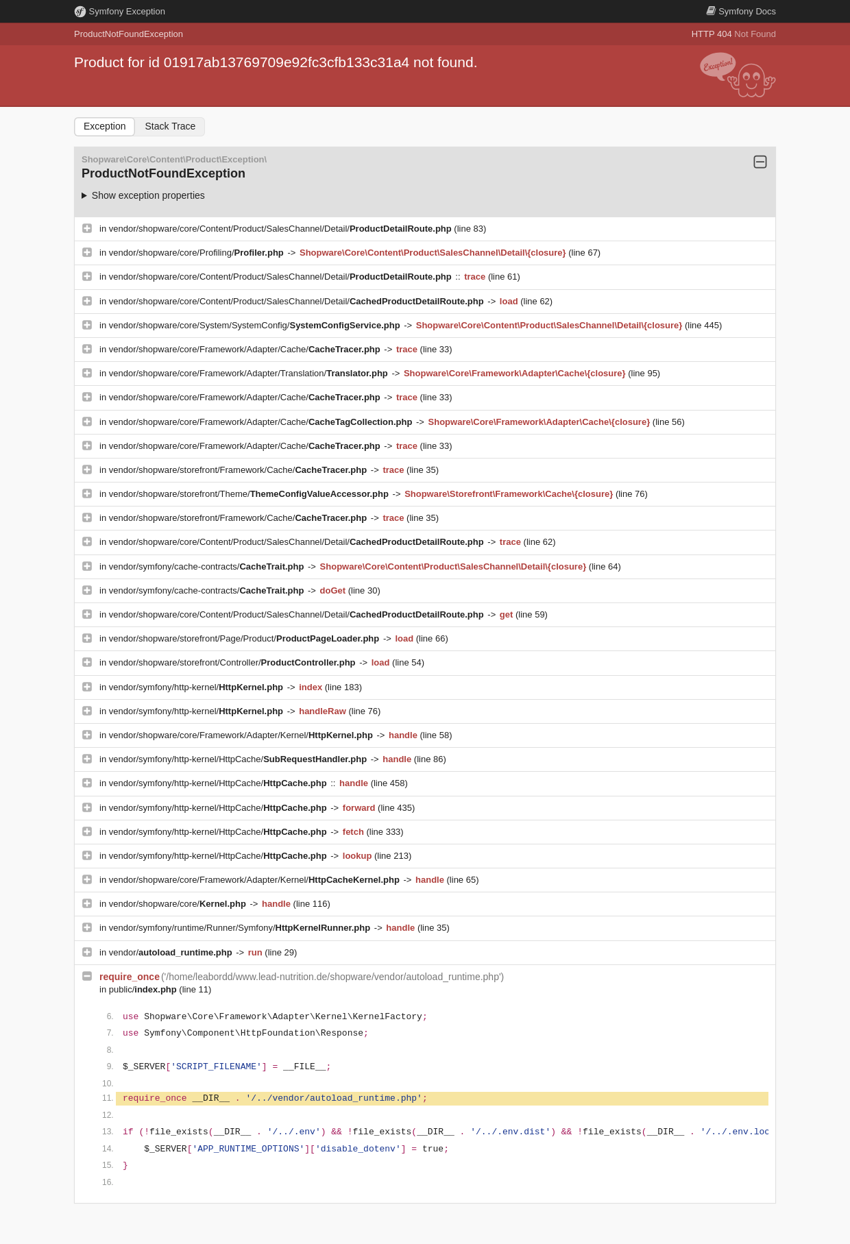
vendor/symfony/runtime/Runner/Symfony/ (241, 928)
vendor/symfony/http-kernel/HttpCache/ (239, 759)
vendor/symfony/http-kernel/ (197, 687)
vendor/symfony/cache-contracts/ (207, 566)
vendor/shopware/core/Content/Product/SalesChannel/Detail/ (281, 228)
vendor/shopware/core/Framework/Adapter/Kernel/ (242, 735)
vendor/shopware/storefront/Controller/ (233, 662)
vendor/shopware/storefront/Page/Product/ (245, 638)
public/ (144, 989)
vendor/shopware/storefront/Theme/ (250, 494)
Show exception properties (148, 195)
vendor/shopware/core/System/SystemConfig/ (255, 325)
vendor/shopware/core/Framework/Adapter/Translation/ (250, 373)
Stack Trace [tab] (170, 126)
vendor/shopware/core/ (179, 904)
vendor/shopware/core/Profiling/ (198, 252)
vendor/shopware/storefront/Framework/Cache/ (239, 470)
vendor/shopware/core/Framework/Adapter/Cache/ (246, 349)
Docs (741, 11)
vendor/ (172, 952)
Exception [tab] (104, 126)
